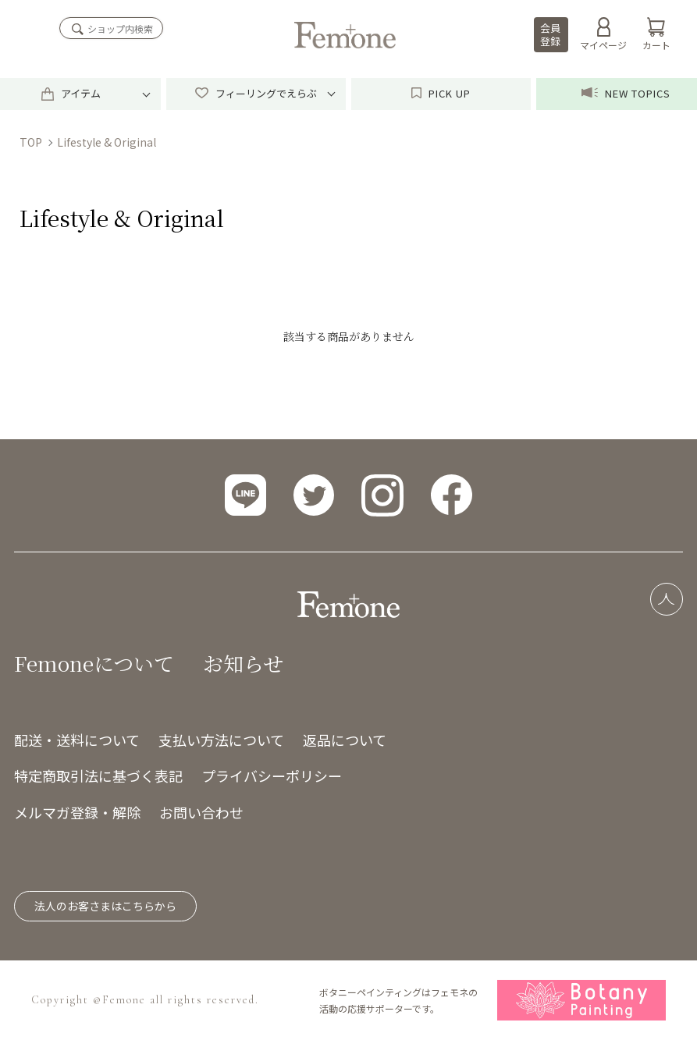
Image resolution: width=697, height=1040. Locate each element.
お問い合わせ (201, 812)
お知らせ (243, 662)
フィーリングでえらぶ (255, 93)
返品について (344, 739)
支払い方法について (221, 739)
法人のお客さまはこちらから (105, 906)
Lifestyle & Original (106, 142)
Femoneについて (94, 662)
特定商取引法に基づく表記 (98, 775)
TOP (31, 142)
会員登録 (550, 34)
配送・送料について (77, 739)
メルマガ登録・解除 (77, 812)
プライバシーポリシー (271, 775)
